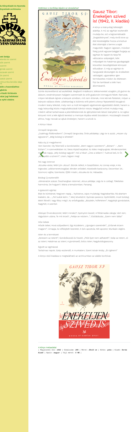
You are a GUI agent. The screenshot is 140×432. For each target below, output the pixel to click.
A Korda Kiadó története (14, 94)
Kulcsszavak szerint (14, 75)
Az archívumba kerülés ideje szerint (21, 84)
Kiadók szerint (11, 78)
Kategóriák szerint (13, 72)
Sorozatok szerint (13, 81)
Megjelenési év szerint (15, 62)
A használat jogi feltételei (14, 97)
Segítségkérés (9, 91)
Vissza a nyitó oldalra (12, 101)
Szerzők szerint (12, 65)
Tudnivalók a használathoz (15, 88)
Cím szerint (10, 68)
